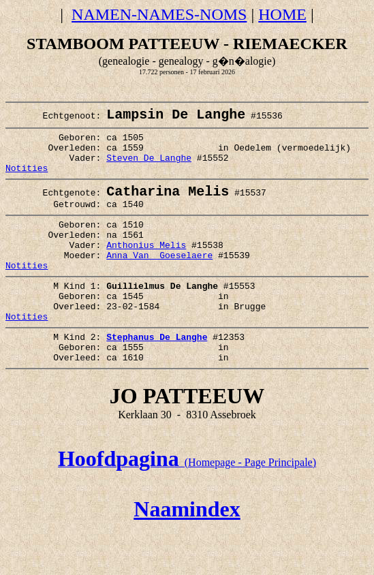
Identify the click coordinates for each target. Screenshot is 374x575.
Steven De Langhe (148, 168)
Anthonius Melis (146, 268)
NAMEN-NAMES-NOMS (159, 14)
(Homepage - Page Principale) (187, 506)
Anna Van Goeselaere (159, 281)
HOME (282, 14)
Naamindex (187, 553)
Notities (26, 180)
